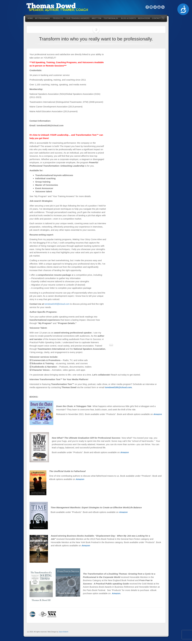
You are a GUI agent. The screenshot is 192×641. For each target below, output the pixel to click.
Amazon (116, 593)
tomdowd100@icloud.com (57, 304)
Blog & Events (128, 18)
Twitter (155, 7)
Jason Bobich (63, 632)
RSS (163, 7)
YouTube (159, 7)
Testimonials (111, 18)
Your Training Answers (77, 18)
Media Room (144, 18)
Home (30, 18)
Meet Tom (96, 18)
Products (58, 18)
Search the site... (163, 18)
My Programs (42, 18)
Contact (156, 18)
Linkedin (151, 7)
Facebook (147, 7)
